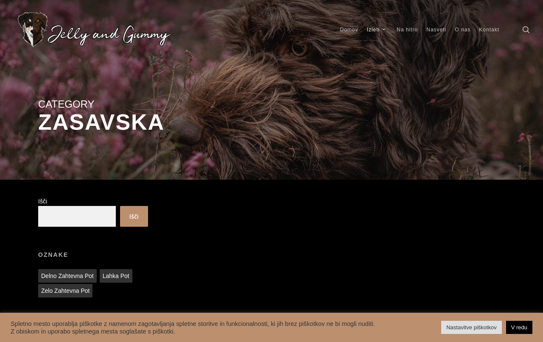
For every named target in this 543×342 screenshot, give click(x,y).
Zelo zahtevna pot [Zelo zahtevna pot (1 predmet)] (65, 290)
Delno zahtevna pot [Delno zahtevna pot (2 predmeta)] (67, 275)
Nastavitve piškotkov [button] (471, 327)
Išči (42, 201)
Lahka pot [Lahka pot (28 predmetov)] (116, 275)
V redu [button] (519, 327)
